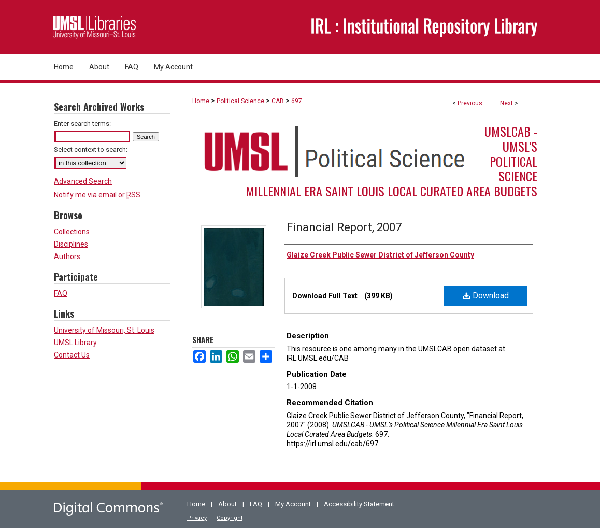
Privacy (197, 518)
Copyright (229, 518)
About (227, 504)
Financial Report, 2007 (344, 227)
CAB (278, 101)
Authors (67, 256)
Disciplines (71, 244)
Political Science (240, 101)
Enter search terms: (82, 123)
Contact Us (72, 355)
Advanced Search (83, 181)
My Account (293, 504)
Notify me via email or (97, 195)
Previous (470, 103)
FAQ (60, 293)
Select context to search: (90, 149)
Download (486, 296)
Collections (72, 231)
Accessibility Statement (359, 504)
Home (200, 101)
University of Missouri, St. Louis (104, 330)
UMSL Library (75, 342)
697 (296, 101)
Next (506, 103)
